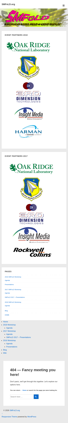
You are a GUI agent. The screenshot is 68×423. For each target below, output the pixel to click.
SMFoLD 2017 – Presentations (15, 297)
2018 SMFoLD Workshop (13, 302)
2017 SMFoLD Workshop (13, 289)
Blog (6, 311)
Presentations (9, 284)
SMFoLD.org (8, 4)
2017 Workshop (9, 331)
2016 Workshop (9, 340)
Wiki (4, 353)
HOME (7, 315)
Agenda (7, 280)
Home (5, 322)
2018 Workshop (9, 325)
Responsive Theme (9, 417)
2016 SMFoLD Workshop (13, 277)
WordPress (31, 417)
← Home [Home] (24, 390)
